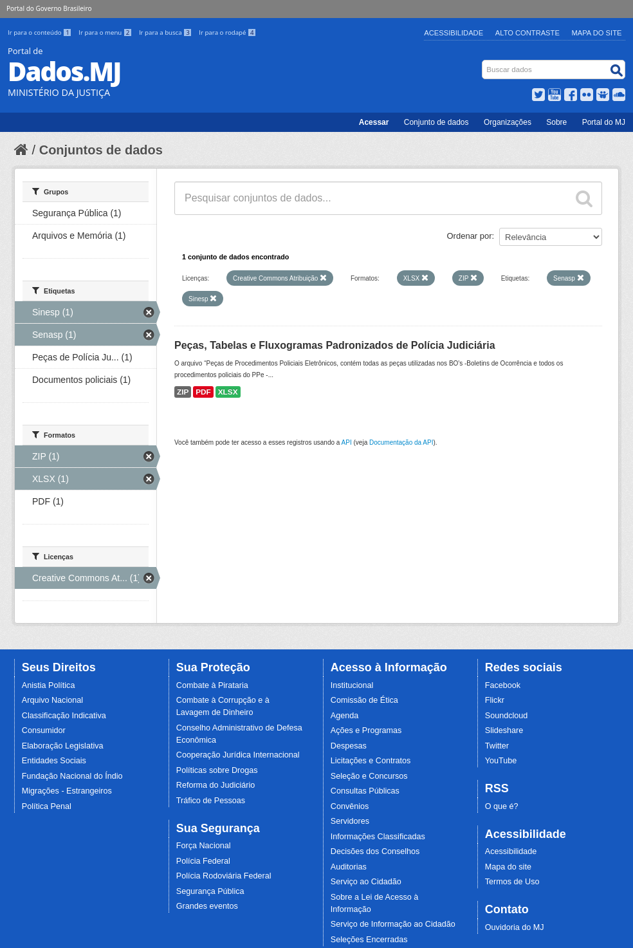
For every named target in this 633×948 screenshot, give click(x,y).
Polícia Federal (203, 861)
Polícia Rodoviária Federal (223, 875)
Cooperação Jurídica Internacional (238, 754)
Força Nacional (203, 845)
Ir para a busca (166, 32)
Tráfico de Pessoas (210, 800)
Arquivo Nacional (52, 700)
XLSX (228, 391)
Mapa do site (508, 866)
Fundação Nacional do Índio (72, 776)
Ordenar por (469, 236)
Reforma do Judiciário (215, 785)
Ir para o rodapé (227, 32)
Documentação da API (401, 442)
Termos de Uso (512, 881)
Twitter (497, 745)
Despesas (349, 745)
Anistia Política (48, 685)
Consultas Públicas (365, 790)
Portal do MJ (603, 122)
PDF (203, 391)
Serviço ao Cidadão (366, 881)
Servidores (350, 821)
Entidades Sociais (54, 760)
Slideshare (504, 730)
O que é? (501, 806)
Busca (483, 62)
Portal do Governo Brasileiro (48, 8)
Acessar (374, 122)
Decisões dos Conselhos (375, 851)
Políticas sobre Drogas (217, 770)
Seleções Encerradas (369, 939)
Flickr (494, 700)
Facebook (502, 685)
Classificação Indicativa (64, 715)
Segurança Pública (210, 891)
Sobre (556, 122)
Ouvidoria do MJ (514, 927)
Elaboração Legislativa (63, 745)
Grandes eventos (207, 906)
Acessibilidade (453, 33)
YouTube (501, 760)
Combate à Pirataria (212, 685)
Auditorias (349, 866)
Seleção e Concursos (369, 776)
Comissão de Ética (364, 700)
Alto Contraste (527, 33)
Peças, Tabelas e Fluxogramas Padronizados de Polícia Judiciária (334, 345)
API (347, 442)
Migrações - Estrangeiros (67, 790)
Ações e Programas (366, 730)
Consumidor (44, 730)
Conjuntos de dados (101, 150)
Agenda (344, 715)
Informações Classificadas (378, 836)
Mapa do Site (597, 33)
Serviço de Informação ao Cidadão (393, 924)
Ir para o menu (106, 32)
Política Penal (46, 806)
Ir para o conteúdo (40, 32)
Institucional (352, 685)
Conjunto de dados (436, 122)
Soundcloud (506, 715)
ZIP (182, 391)
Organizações (507, 122)
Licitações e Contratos (371, 760)
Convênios (350, 806)
